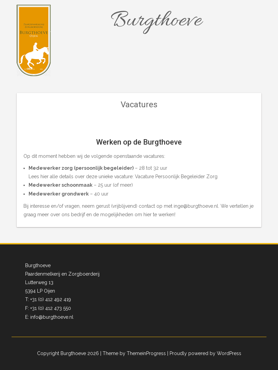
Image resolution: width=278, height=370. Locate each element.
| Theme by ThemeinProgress (133, 353)
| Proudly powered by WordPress (204, 353)
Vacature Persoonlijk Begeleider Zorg (176, 176)
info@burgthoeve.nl (51, 317)
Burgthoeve (156, 21)
